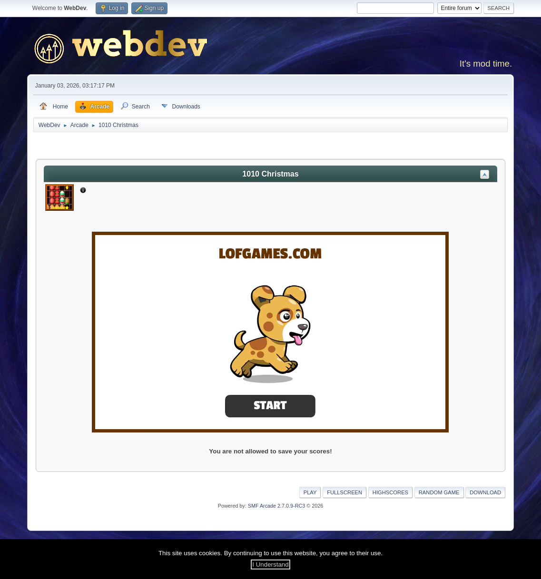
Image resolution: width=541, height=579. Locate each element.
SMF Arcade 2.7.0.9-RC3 (276, 506)
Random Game (439, 492)
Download (485, 492)
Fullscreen (344, 492)
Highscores (390, 492)
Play (310, 492)
